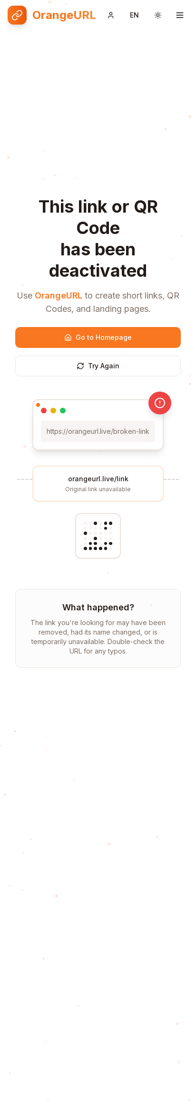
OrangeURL (58, 295)
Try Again (98, 366)
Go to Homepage (98, 337)
